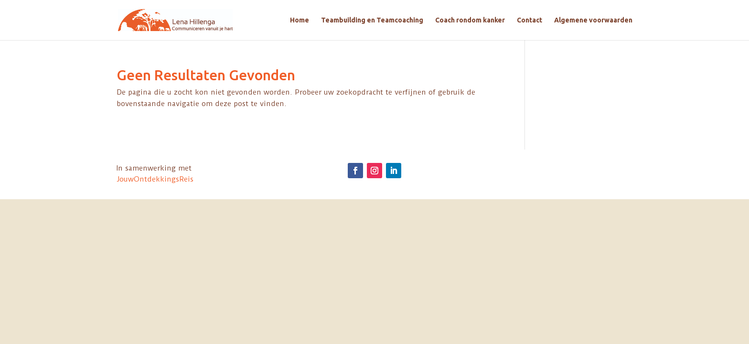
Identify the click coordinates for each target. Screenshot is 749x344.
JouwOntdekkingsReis (155, 179)
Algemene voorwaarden (593, 20)
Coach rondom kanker (470, 20)
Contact (529, 20)
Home (299, 20)
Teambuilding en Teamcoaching (372, 20)
